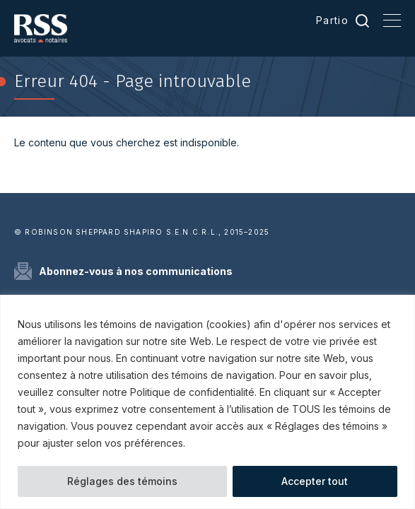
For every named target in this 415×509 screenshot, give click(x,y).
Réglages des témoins (122, 481)
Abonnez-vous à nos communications (136, 271)
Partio (332, 20)
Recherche (362, 20)
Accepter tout (314, 481)
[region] (207, 402)
